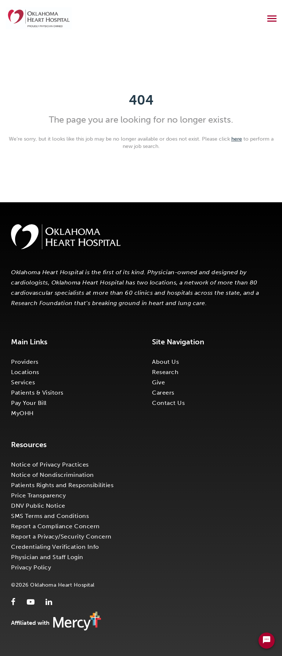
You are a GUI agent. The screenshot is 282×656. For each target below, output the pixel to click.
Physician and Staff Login (47, 557)
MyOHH (22, 413)
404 (141, 100)
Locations (25, 372)
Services (23, 382)
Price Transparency (38, 495)
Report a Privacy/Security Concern (61, 536)
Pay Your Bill (29, 402)
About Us (165, 361)
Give (158, 382)
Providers (25, 361)
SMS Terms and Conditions (50, 515)
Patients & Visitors (37, 392)
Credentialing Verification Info (55, 546)
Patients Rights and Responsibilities (62, 485)
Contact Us (168, 402)
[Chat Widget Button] (266, 641)
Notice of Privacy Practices (50, 464)
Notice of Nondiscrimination (52, 474)
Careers (163, 392)
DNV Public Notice (38, 505)
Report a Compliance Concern (55, 526)
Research (165, 372)
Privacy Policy (31, 567)
